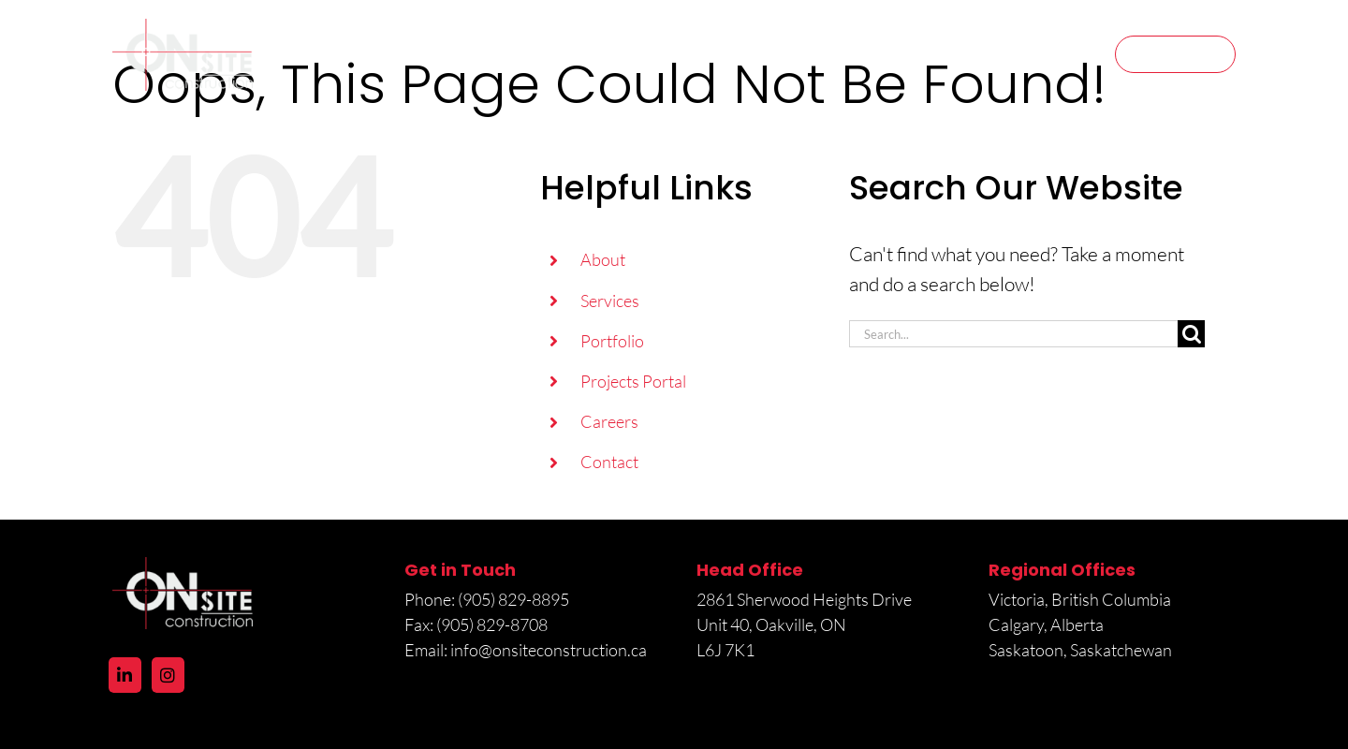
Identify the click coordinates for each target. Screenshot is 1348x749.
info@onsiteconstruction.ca (548, 649)
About (602, 259)
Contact (609, 461)
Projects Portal (633, 381)
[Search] (1191, 333)
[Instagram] (168, 675)
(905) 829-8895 (515, 599)
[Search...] (1013, 333)
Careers (609, 421)
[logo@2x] (182, 28)
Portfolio (612, 340)
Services (609, 300)
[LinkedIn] (125, 675)
